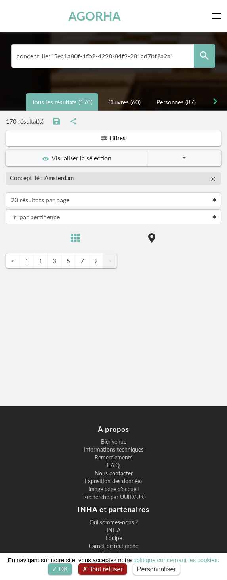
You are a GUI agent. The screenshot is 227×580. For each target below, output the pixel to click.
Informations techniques (113, 450)
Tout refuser (102, 569)
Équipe (113, 538)
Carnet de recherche (113, 546)
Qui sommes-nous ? (114, 522)
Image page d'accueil (113, 489)
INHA (113, 530)
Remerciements (113, 457)
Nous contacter (114, 473)
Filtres (113, 138)
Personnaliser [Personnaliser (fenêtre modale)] (156, 569)
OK (60, 569)
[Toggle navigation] (218, 16)
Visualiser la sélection (76, 158)
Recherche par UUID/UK (113, 497)
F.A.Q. (114, 465)
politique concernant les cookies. (176, 560)
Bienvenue (113, 442)
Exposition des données (114, 481)
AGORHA (94, 15)
